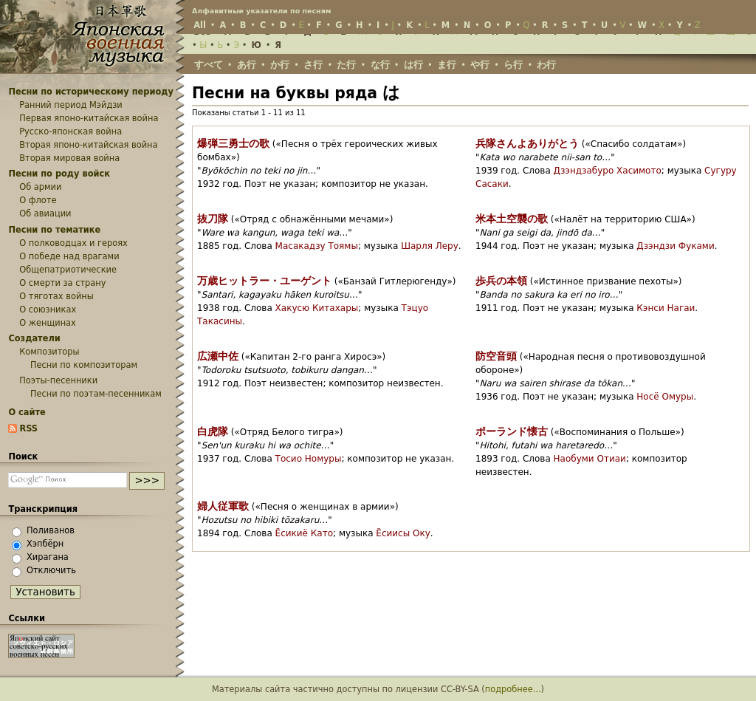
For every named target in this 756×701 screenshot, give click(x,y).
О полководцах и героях (73, 243)
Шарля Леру (429, 246)
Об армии (40, 187)
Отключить (51, 570)
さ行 (313, 64)
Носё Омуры (664, 396)
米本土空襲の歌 (511, 219)
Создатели (34, 338)
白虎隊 (212, 431)
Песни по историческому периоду (90, 91)
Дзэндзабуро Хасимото (608, 170)
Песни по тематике (54, 230)
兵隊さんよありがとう (527, 143)
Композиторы (49, 351)
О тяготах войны (56, 296)
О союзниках (47, 309)
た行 (346, 64)
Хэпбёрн (45, 543)
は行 (413, 64)
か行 (279, 64)
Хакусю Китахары (317, 308)
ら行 (513, 64)
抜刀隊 (212, 219)
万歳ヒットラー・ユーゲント (264, 281)
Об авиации (45, 213)
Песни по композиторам (83, 365)
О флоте (37, 200)
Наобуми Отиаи (590, 459)
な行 (380, 64)
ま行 (446, 64)
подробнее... (513, 689)
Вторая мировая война (69, 158)
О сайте (26, 412)
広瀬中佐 (217, 356)
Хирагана (48, 557)
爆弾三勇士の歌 (233, 143)
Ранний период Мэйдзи (71, 105)
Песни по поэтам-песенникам (96, 394)
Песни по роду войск (59, 173)
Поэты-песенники (58, 380)
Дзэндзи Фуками (675, 246)
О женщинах (47, 323)
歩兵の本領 (501, 281)
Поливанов (51, 530)
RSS (28, 428)
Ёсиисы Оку (403, 533)
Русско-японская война (70, 131)
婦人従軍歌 (223, 506)
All (199, 25)
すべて (208, 64)
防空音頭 (496, 356)
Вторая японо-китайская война (88, 145)
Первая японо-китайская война (88, 118)
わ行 (546, 64)
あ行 (246, 64)
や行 (479, 64)
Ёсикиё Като (304, 533)
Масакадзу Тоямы (316, 246)
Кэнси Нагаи (665, 308)
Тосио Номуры (308, 459)
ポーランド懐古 (511, 431)
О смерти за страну (62, 283)
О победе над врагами (69, 256)
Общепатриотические (68, 269)
